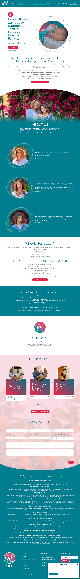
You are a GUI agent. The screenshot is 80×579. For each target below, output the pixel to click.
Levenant (42, 576)
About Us (21, 3)
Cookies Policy (60, 576)
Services (28, 3)
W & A (56, 396)
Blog (48, 3)
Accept (53, 574)
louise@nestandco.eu (49, 559)
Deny (63, 574)
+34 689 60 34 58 (49, 557)
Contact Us (64, 3)
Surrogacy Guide (38, 3)
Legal (31, 573)
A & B (32, 396)
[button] (77, 564)
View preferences (73, 574)
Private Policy (66, 576)
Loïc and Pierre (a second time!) (11, 398)
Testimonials (55, 3)
